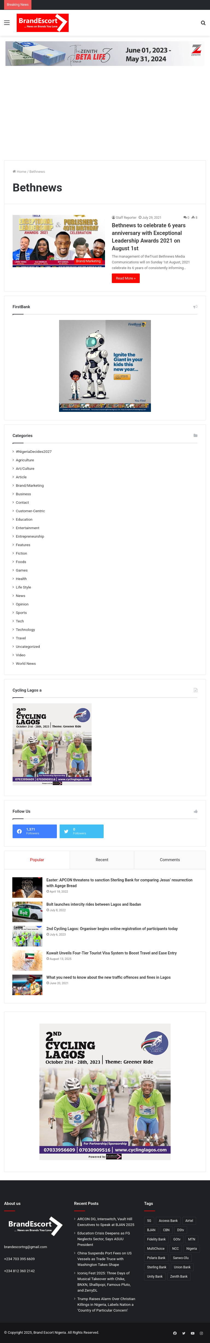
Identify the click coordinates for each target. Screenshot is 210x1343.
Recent (102, 859)
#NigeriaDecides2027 (34, 451)
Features (23, 545)
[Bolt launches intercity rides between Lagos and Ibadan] (28, 912)
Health (21, 578)
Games (22, 570)
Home (19, 172)
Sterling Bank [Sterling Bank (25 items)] (156, 1268)
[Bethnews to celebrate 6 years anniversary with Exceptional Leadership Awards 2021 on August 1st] (59, 241)
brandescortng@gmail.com (25, 1248)
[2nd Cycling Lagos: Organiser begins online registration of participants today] (28, 936)
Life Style (23, 587)
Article (21, 477)
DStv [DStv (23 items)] (180, 1231)
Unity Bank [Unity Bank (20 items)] (155, 1277)
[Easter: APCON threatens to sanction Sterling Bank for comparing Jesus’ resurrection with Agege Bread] (28, 888)
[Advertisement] (105, 118)
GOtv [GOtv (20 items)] (176, 1240)
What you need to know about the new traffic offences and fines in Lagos (109, 977)
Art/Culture (25, 468)
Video (20, 655)
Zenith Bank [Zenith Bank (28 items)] (179, 1277)
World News (26, 663)
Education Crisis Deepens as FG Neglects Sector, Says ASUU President (103, 1239)
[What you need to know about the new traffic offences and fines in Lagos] (28, 985)
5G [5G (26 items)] (149, 1221)
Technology (25, 629)
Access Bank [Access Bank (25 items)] (168, 1221)
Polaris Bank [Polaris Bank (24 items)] (156, 1258)
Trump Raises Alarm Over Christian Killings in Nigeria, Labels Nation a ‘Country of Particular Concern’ (106, 1305)
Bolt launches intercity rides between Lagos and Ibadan (94, 904)
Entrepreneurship (30, 536)
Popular (37, 859)
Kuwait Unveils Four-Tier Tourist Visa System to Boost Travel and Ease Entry (112, 953)
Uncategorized (28, 646)
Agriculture (25, 460)
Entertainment (27, 528)
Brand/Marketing (30, 485)
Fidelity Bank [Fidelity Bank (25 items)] (156, 1240)
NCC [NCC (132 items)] (175, 1249)
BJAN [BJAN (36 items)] (151, 1231)
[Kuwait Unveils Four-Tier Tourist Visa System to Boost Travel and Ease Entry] (28, 961)
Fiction (21, 553)
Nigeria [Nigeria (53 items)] (191, 1249)
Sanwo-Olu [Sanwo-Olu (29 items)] (181, 1258)
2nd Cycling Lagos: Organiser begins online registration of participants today (112, 929)
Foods (21, 562)
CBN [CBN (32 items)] (166, 1231)
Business (23, 494)
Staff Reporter (126, 218)
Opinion (22, 604)
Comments (170, 859)
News (20, 595)
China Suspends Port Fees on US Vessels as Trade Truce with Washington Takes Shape (104, 1259)
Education (24, 519)
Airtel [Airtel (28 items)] (189, 1221)
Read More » (126, 278)
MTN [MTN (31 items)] (191, 1240)
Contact (22, 502)
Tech (20, 621)
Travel (21, 638)
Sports (21, 612)
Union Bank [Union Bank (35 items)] (182, 1268)
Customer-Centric (30, 511)
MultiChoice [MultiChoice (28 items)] (156, 1249)
